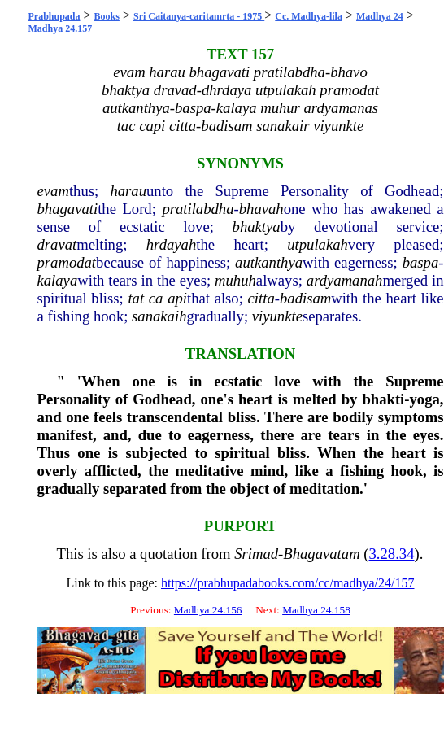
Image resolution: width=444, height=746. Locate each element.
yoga (425, 399)
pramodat (67, 262)
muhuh (235, 280)
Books (107, 16)
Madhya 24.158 (316, 610)
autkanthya (269, 262)
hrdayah (171, 244)
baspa (421, 262)
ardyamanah (345, 280)
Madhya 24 (379, 16)
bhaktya (257, 226)
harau (128, 190)
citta (261, 298)
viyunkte (277, 316)
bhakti (383, 399)
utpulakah (317, 244)
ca (156, 298)
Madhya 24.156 (208, 610)
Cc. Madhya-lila (308, 16)
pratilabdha (197, 208)
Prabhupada (54, 16)
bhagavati (67, 208)
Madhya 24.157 (60, 28)
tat (136, 298)
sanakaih (159, 316)
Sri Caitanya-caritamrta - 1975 (198, 16)
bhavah (261, 208)
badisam (305, 298)
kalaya (57, 280)
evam (53, 190)
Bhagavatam (321, 553)
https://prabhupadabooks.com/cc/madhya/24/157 (288, 583)
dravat (57, 244)
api (177, 298)
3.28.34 (392, 553)
